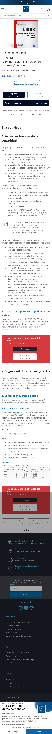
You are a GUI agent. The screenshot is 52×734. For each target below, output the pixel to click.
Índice (26, 534)
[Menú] (2, 9)
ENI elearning (13, 701)
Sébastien (28, 70)
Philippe (10, 70)
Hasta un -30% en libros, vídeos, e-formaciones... (26, 3)
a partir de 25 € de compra (29, 563)
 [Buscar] (47, 16)
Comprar (25, 349)
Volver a (26, 83)
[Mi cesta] (42, 9)
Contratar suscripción (25, 357)
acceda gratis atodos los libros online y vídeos (29, 555)
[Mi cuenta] (49, 9)
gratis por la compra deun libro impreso (29, 546)
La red (20, 527)
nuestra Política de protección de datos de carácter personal (25, 587)
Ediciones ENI (26, 9)
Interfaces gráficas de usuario (39, 527)
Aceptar (26, 598)
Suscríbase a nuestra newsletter (26, 586)
